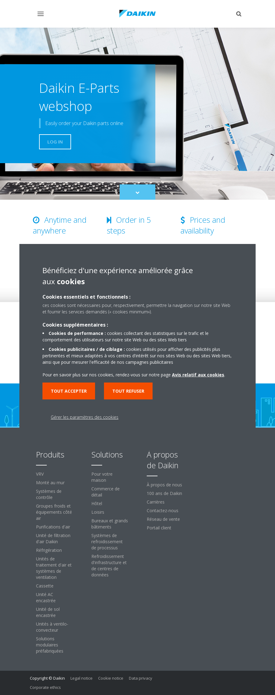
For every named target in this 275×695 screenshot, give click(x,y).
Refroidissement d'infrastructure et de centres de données (109, 565)
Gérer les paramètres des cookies (84, 417)
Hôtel (96, 503)
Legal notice (81, 678)
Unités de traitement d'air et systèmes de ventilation (54, 568)
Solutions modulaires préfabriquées (49, 645)
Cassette (45, 586)
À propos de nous (164, 485)
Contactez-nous (162, 510)
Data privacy (140, 678)
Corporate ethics (45, 687)
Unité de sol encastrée (48, 612)
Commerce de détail (105, 492)
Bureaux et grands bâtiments (109, 524)
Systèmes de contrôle (49, 494)
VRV (40, 474)
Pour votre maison (102, 477)
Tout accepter (69, 391)
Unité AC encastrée (46, 597)
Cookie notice (110, 678)
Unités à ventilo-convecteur (52, 627)
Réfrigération (49, 550)
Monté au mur (50, 482)
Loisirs (97, 512)
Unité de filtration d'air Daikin (53, 538)
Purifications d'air (53, 527)
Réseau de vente (163, 519)
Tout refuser (128, 391)
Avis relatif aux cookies (198, 375)
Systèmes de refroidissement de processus (107, 541)
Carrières (156, 502)
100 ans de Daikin (164, 493)
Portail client (159, 528)
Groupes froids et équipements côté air (54, 512)
